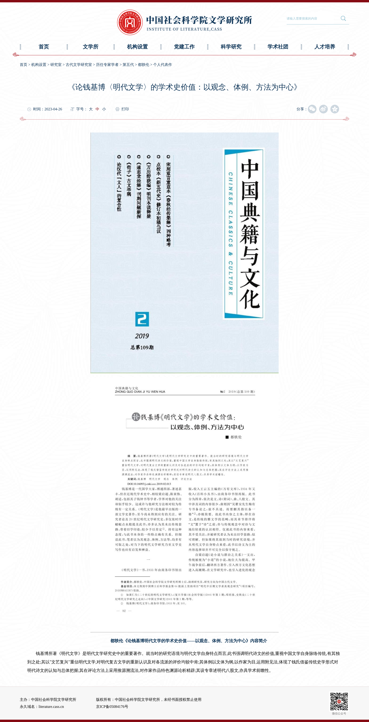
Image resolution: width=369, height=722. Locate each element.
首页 (44, 47)
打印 (125, 109)
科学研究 (231, 47)
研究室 (56, 65)
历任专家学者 (107, 65)
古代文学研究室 (79, 65)
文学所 (90, 47)
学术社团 (278, 47)
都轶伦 (143, 65)
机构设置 (137, 47)
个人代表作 (162, 65)
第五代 (128, 65)
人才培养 (324, 47)
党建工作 (184, 47)
